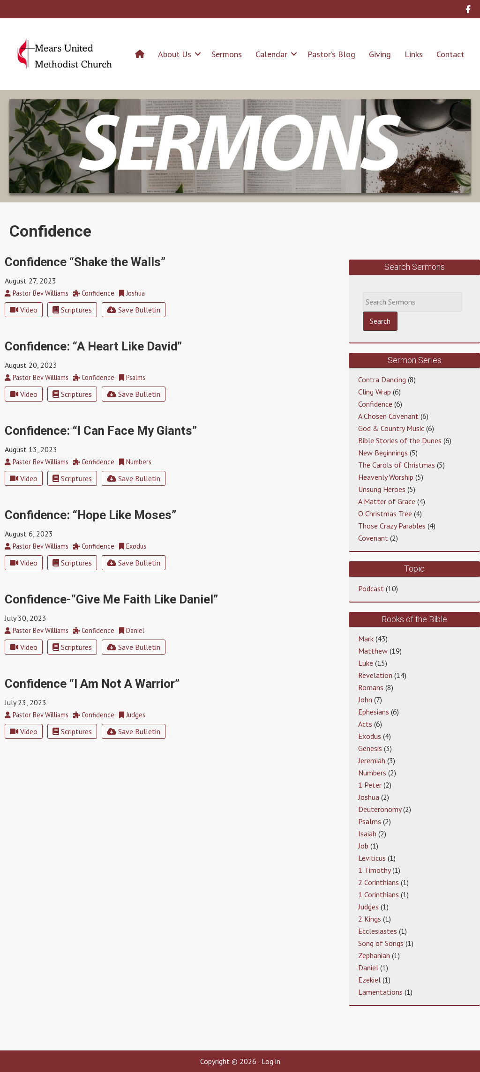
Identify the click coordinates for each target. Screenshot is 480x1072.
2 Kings (369, 918)
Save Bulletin (133, 309)
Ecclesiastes (377, 931)
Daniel (368, 967)
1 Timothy (374, 870)
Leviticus (372, 858)
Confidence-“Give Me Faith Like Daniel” (111, 599)
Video (24, 309)
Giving (380, 54)
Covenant (373, 538)
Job (363, 845)
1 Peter (370, 784)
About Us (174, 54)
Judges (368, 906)
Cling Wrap (374, 391)
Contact (450, 54)
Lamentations (380, 992)
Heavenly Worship (385, 477)
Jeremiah (371, 760)
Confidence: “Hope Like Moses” (90, 515)
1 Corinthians (378, 894)
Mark (366, 638)
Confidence (375, 404)
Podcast (371, 588)
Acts (365, 724)
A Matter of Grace (386, 501)
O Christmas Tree (385, 513)
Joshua (368, 797)
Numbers (372, 772)
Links (414, 54)
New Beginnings (383, 452)
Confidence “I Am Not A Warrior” (92, 684)
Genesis (370, 748)
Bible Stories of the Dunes (400, 440)
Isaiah (367, 833)
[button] (197, 54)
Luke (365, 663)
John (365, 699)
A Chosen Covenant (388, 416)
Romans (370, 687)
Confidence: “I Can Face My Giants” (101, 431)
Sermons (226, 54)
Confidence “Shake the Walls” (85, 262)
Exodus (369, 736)
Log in (271, 1061)
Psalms (369, 821)
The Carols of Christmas (396, 464)
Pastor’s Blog (331, 54)
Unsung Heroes (381, 489)
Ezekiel (369, 979)
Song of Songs (381, 943)
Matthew (373, 650)
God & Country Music (391, 428)
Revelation (375, 675)
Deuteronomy (379, 809)
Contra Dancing (382, 379)
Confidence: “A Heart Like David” (93, 346)
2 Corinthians (378, 882)
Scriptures (72, 309)
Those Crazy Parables (392, 525)
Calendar (271, 54)
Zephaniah (374, 955)
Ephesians (373, 711)
